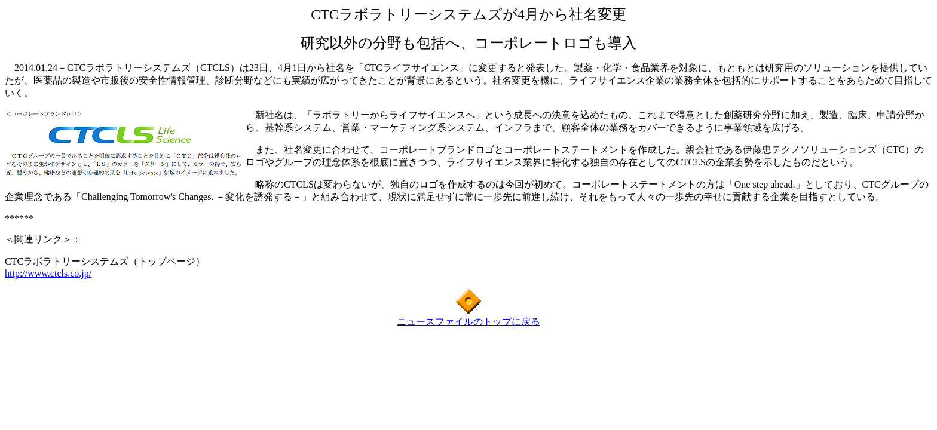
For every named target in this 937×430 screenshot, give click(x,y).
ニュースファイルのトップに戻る (468, 322)
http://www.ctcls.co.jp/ (48, 273)
